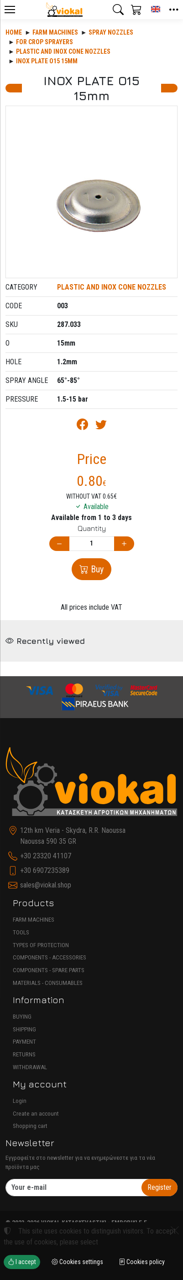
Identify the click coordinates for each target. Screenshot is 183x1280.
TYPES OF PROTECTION (41, 945)
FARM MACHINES (33, 919)
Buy (96, 569)
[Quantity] (92, 543)
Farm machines (55, 32)
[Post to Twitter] (101, 426)
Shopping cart (30, 1125)
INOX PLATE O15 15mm (47, 61)
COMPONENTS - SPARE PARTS (48, 970)
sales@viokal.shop (45, 885)
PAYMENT (24, 1041)
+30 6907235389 (44, 870)
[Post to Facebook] (82, 426)
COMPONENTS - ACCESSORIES (49, 957)
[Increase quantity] (124, 543)
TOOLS (21, 932)
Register (159, 1187)
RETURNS (24, 1054)
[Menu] (9, 9)
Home (13, 32)
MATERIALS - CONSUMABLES (48, 982)
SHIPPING (24, 1029)
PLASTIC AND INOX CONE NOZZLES (63, 51)
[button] (118, 9)
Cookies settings (77, 1261)
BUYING (22, 1016)
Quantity (92, 528)
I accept (22, 1261)
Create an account (36, 1113)
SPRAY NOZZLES (111, 32)
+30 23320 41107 (45, 856)
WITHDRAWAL (30, 1067)
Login (19, 1100)
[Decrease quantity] (59, 543)
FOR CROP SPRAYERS (44, 42)
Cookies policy (142, 1261)
